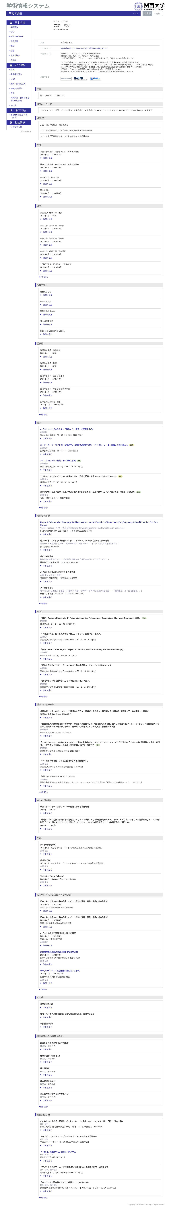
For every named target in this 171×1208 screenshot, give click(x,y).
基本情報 (14, 27)
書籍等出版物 (16, 74)
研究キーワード (17, 37)
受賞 (12, 93)
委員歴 (13, 60)
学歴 (12, 46)
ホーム (135, 13)
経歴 (12, 51)
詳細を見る (46, 158)
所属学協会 (15, 55)
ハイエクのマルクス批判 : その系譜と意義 (58, 460)
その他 (13, 105)
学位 (12, 32)
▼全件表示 (43, 277)
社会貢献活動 (16, 127)
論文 (12, 70)
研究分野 (14, 41)
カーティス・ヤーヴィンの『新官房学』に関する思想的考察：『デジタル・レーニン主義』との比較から (84, 445)
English (157, 13)
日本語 (147, 13)
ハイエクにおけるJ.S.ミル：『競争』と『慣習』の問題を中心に (67, 429)
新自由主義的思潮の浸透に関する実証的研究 (59, 952)
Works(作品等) (16, 88)
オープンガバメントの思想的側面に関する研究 (59, 971)
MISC (13, 79)
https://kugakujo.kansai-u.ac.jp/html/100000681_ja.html (84, 48)
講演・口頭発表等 (18, 84)
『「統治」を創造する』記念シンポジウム (58, 1152)
